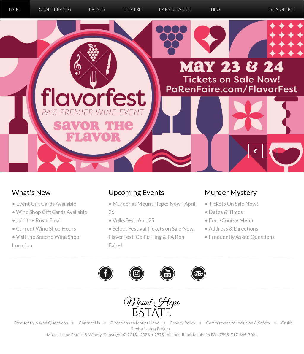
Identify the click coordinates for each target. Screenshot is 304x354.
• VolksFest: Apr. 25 (131, 220)
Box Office (282, 9)
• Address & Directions (231, 228)
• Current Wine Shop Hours (44, 228)
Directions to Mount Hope (135, 322)
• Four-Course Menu (229, 220)
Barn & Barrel (175, 9)
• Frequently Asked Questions (240, 237)
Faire (15, 9)
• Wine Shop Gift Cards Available (49, 212)
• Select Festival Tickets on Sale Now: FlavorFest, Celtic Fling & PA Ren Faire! (151, 236)
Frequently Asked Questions (41, 322)
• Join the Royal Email (37, 220)
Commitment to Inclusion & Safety (238, 322)
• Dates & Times (224, 212)
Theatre (132, 9)
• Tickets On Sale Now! (231, 203)
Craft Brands (55, 9)
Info (215, 9)
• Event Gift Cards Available (44, 203)
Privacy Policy (182, 322)
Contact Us (89, 322)
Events (97, 9)
